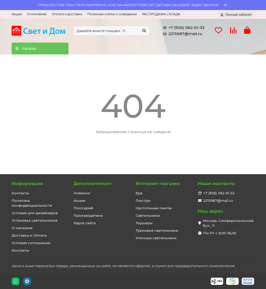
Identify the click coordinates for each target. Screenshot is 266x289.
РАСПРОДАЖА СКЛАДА (161, 14)
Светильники (148, 215)
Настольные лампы (154, 208)
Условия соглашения (31, 243)
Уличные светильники (156, 238)
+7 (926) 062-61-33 (183, 28)
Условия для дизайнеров (35, 213)
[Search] (112, 31)
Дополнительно (93, 183)
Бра (139, 193)
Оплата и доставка (67, 14)
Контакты (20, 193)
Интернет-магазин (158, 183)
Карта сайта (85, 223)
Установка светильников (34, 220)
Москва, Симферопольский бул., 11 (228, 223)
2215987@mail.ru (181, 34)
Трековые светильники (157, 230)
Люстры (143, 200)
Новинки (82, 193)
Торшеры (144, 223)
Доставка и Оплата (29, 235)
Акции (17, 14)
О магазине (22, 228)
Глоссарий (83, 208)
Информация (27, 183)
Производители (88, 215)
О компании (37, 14)
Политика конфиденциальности (32, 202)
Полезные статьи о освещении (112, 14)
